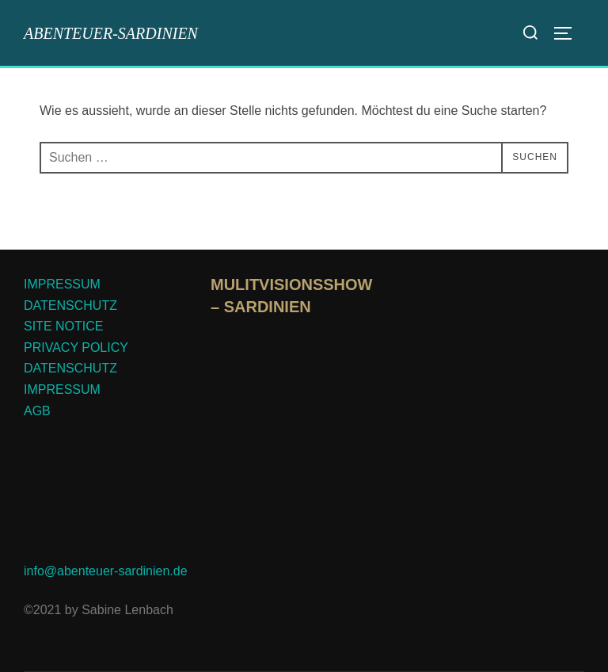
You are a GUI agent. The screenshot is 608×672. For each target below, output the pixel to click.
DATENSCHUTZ (70, 305)
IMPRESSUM (62, 284)
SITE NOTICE (63, 326)
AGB (37, 411)
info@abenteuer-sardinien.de (106, 571)
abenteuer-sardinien (111, 33)
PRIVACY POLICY (76, 347)
